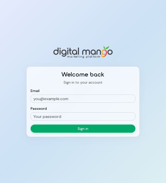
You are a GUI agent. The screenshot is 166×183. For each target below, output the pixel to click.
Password (39, 108)
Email (35, 91)
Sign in (83, 128)
